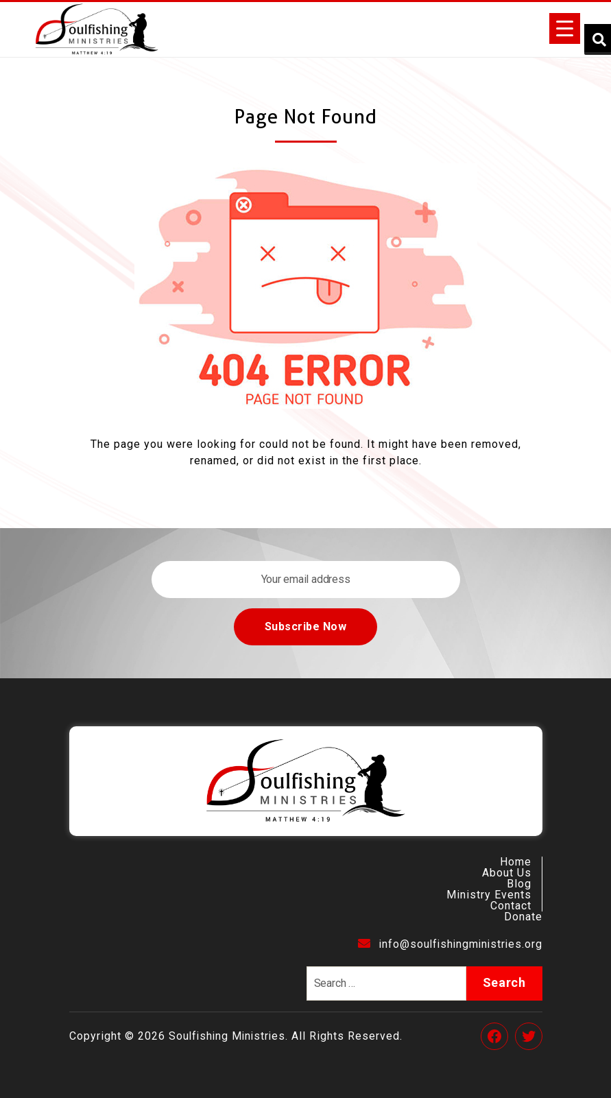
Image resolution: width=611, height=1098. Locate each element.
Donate (523, 916)
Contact (510, 905)
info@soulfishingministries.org (447, 944)
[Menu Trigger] (564, 28)
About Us (506, 872)
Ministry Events (488, 894)
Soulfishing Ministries (229, 1035)
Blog (519, 883)
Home (515, 861)
